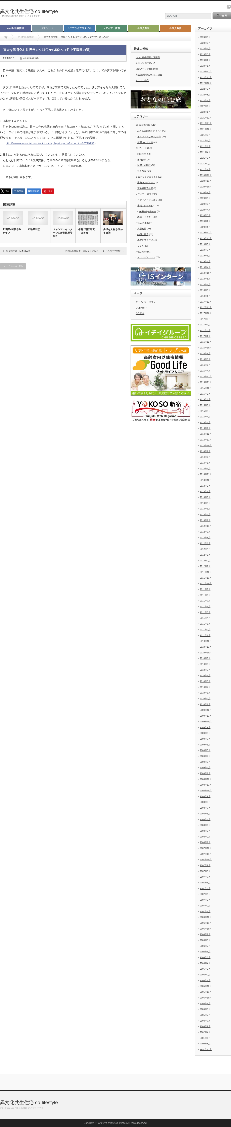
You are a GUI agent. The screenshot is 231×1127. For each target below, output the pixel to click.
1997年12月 (206, 1049)
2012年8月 (205, 537)
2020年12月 (206, 175)
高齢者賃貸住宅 (145, 188)
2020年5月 (205, 204)
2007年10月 (206, 859)
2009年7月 (205, 739)
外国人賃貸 (142, 234)
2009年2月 (205, 767)
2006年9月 (205, 934)
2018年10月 (206, 273)
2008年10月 (206, 790)
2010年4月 (205, 687)
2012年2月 (205, 560)
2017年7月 (205, 324)
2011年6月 (205, 606)
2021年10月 (206, 129)
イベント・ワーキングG (149, 136)
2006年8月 (205, 940)
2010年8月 (205, 664)
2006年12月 (206, 917)
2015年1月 (205, 428)
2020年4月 (205, 210)
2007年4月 (205, 894)
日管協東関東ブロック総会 (149, 74)
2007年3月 (205, 900)
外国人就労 (175, 28)
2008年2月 (205, 836)
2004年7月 (205, 1021)
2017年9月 (205, 319)
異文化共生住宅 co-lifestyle (29, 11)
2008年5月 (205, 819)
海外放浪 (141, 171)
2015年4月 (205, 416)
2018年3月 (205, 290)
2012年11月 (206, 526)
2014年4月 (205, 468)
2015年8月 (205, 399)
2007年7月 (205, 877)
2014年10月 (206, 445)
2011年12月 (206, 572)
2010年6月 (205, 675)
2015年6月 (205, 405)
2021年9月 (205, 135)
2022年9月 (205, 89)
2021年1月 (205, 169)
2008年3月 (205, 831)
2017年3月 (205, 330)
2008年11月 (206, 785)
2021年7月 (205, 140)
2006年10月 (206, 929)
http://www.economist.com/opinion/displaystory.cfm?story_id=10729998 (50, 143)
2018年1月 (205, 296)
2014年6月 (205, 457)
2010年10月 (206, 652)
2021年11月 (206, 123)
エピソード (47, 28)
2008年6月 (205, 813)
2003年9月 (205, 1026)
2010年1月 (205, 704)
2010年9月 (205, 658)
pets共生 (141, 154)
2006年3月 (205, 969)
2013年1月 (205, 520)
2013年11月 (206, 474)
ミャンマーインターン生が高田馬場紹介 (62, 233)
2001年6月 (205, 1038)
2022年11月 (206, 77)
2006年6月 (205, 951)
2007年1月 (205, 911)
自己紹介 (140, 313)
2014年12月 (206, 434)
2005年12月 (206, 986)
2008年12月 (206, 779)
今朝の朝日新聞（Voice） (86, 231)
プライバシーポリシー (147, 302)
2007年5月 (205, 888)
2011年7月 (205, 600)
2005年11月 (206, 992)
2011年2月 (205, 629)
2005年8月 (205, 1009)
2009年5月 (205, 750)
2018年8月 (205, 278)
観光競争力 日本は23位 (18, 251)
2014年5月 (205, 463)
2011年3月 (205, 624)
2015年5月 (205, 411)
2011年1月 (205, 635)
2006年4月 (205, 963)
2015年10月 (206, 388)
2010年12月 (206, 641)
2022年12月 (206, 71)
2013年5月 (205, 503)
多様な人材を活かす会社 (113, 231)
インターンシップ (146, 257)
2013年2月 (205, 514)
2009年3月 (205, 762)
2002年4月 (205, 1032)
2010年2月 (205, 698)
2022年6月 (205, 106)
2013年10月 (206, 480)
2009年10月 (206, 721)
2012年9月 (205, 532)
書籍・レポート (145, 205)
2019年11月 (206, 238)
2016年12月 (206, 342)
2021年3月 (205, 158)
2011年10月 (206, 583)
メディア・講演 (111, 28)
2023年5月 (205, 43)
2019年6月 (205, 255)
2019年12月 (206, 232)
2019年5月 (205, 261)
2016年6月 (205, 365)
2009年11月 (206, 716)
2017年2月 (205, 336)
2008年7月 (205, 808)
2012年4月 (205, 549)
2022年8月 (205, 94)
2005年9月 (205, 1003)
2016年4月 (205, 371)
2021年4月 (205, 152)
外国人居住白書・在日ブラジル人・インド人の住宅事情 (93, 251)
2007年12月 (206, 848)
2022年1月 (205, 112)
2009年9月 (205, 727)
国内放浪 (141, 159)
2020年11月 (206, 181)
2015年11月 (206, 382)
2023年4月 (205, 48)
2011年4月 (205, 618)
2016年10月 (206, 347)
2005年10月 (206, 997)
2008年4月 (205, 825)
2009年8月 (205, 733)
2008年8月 (205, 802)
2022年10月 (206, 83)
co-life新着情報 (15, 28)
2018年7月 (205, 284)
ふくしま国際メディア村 (149, 131)
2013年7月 (205, 491)
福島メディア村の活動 (147, 69)
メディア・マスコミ (147, 199)
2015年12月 (206, 376)
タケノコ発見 (142, 80)
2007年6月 (205, 882)
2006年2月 (205, 974)
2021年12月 (206, 117)
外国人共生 (143, 28)
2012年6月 (205, 543)
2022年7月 (205, 100)
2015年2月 (205, 422)
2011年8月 (205, 595)
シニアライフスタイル (79, 28)
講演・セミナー (145, 217)
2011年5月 (205, 612)
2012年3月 (205, 555)
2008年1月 (205, 842)
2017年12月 (206, 302)
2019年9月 (205, 244)
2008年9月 (205, 796)
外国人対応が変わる (145, 63)
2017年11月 (206, 307)
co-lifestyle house (147, 211)
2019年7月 (205, 250)
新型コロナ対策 (145, 142)
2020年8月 (205, 198)
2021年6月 (205, 146)
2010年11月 (206, 647)
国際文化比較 (144, 165)
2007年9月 (205, 865)
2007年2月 (205, 905)
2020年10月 (206, 186)
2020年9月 (205, 192)
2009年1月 (205, 773)
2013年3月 (205, 508)
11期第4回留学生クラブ (12, 231)
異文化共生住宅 (145, 240)
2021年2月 (205, 163)
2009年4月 (205, 756)
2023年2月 (205, 60)
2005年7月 (205, 1015)
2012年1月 (205, 566)
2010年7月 (205, 670)
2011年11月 (206, 578)
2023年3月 (205, 54)
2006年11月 (206, 923)
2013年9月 (205, 486)
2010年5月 (205, 681)
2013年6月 (205, 497)
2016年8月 (205, 359)
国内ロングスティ (146, 182)
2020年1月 (205, 227)
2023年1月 (205, 66)
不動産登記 (34, 229)
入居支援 (141, 228)
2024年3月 (205, 37)
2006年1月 (205, 980)
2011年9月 (205, 589)
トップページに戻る (13, 266)
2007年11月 (206, 854)
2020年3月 (205, 215)
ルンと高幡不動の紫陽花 (148, 57)
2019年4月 (205, 267)
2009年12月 (206, 710)
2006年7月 (205, 946)
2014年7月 (205, 451)
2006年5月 (205, 957)
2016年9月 (205, 353)
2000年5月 (205, 1043)
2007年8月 (205, 871)
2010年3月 (205, 693)
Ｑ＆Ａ (140, 246)
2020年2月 (205, 221)
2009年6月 (205, 744)
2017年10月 (206, 313)
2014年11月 (206, 439)
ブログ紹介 (141, 308)
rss (229, 7)
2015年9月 (205, 394)
